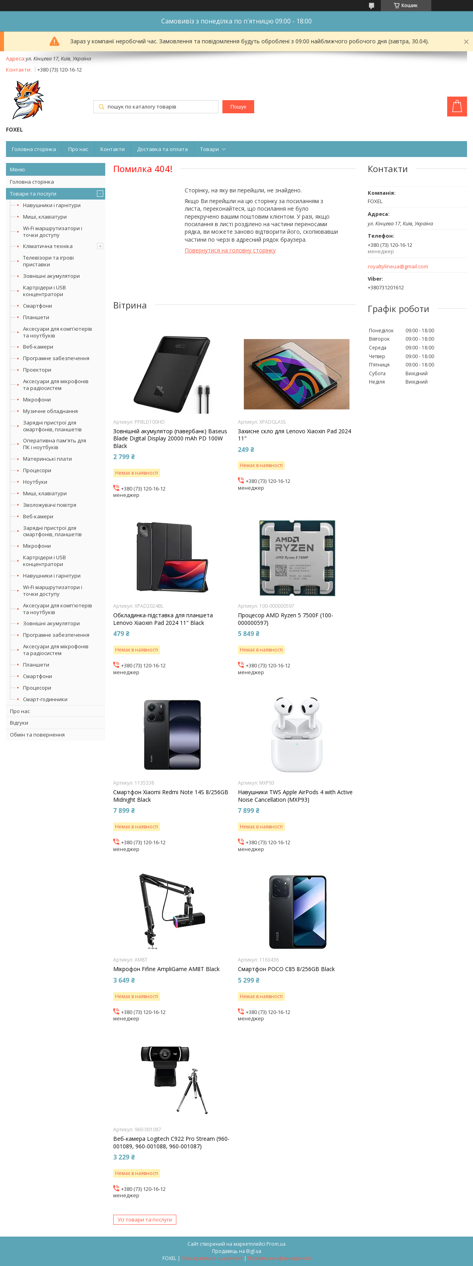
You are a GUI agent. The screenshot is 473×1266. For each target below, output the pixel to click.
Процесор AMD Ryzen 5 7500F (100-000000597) (285, 619)
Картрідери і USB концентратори (44, 291)
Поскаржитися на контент (212, 1258)
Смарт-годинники (45, 699)
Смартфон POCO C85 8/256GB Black (286, 969)
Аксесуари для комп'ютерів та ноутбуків (57, 332)
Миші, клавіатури (45, 216)
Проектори (37, 369)
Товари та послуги (33, 193)
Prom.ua (276, 1244)
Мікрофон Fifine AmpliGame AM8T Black (166, 969)
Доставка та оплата (162, 149)
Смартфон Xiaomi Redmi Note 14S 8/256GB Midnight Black (170, 796)
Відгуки (19, 722)
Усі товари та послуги (145, 1219)
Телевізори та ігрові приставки (48, 261)
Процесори (37, 470)
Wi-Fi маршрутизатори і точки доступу (52, 231)
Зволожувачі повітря (49, 504)
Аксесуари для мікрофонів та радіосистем (56, 385)
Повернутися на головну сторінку (230, 250)
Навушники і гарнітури (52, 205)
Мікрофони (37, 399)
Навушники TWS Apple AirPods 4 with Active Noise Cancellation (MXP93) (295, 796)
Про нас (78, 149)
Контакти (112, 149)
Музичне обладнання (50, 411)
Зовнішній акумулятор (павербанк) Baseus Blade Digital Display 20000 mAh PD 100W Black (170, 438)
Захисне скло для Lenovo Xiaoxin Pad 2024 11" (294, 435)
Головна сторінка (34, 149)
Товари (209, 149)
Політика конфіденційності (279, 1258)
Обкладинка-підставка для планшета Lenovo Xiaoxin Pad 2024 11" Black (163, 619)
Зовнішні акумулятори (51, 275)
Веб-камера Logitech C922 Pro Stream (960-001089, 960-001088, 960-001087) (171, 1142)
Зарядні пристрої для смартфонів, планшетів (52, 426)
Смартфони (37, 305)
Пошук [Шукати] (238, 107)
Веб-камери (38, 346)
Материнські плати (47, 458)
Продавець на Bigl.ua (236, 1251)
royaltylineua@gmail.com (398, 266)
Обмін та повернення (37, 734)
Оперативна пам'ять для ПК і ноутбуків (54, 444)
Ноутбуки (35, 481)
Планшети (36, 317)
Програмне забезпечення (56, 358)
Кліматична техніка (48, 246)
